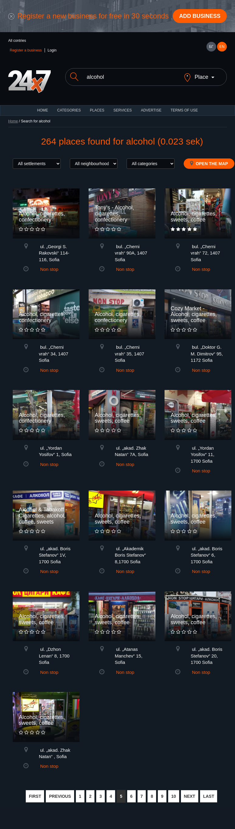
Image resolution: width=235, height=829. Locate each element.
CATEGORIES (69, 110)
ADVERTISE (151, 110)
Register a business (26, 50)
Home (13, 121)
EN (222, 47)
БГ (211, 47)
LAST (208, 796)
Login (52, 50)
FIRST (35, 796)
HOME (42, 110)
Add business (199, 16)
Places (97, 110)
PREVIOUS (60, 796)
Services (122, 110)
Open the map (209, 163)
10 (173, 796)
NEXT (189, 796)
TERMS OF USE (184, 110)
